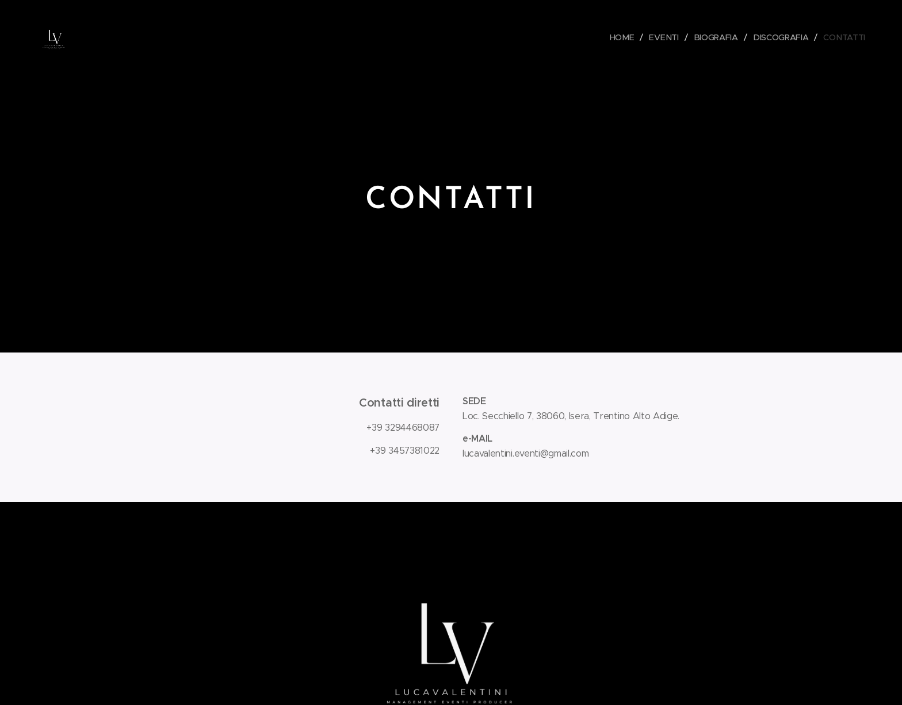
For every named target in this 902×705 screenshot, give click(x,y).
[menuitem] (626, 37)
